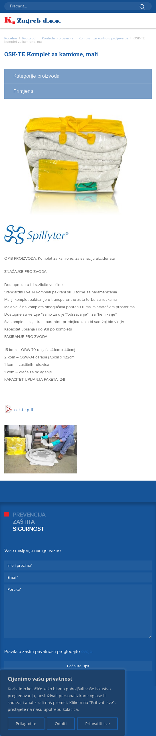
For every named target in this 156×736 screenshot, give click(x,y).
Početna (10, 38)
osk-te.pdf (23, 409)
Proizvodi (29, 38)
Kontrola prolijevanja (57, 38)
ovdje (86, 651)
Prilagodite (26, 723)
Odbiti (61, 723)
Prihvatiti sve (97, 723)
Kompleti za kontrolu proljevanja (103, 38)
